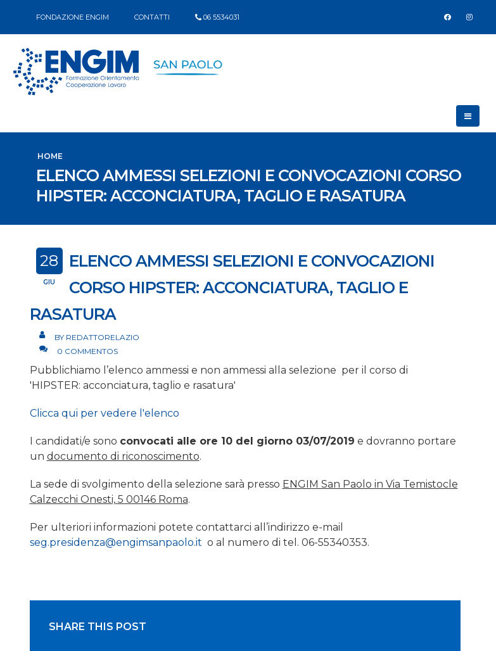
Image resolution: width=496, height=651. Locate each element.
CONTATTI (152, 17)
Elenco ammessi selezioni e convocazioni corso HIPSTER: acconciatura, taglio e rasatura (232, 287)
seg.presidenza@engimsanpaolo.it (118, 542)
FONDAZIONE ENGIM (72, 17)
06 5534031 (221, 17)
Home (50, 156)
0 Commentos (87, 351)
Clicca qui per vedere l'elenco (104, 413)
